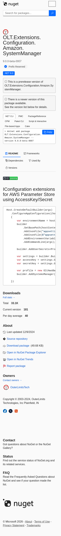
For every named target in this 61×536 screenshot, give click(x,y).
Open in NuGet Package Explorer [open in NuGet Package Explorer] (26, 352)
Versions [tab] (11, 167)
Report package (16, 366)
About (28, 521)
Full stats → (9, 297)
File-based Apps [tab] (12, 126)
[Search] (52, 13)
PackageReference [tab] (37, 116)
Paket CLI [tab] (19, 121)
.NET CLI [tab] (9, 116)
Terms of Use (42, 521)
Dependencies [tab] (14, 160)
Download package (18, 345)
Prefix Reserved (17, 66)
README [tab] (11, 153)
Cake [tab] (27, 126)
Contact (9, 440)
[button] (48, 132)
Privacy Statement (13, 525)
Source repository (17, 338)
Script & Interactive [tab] (37, 121)
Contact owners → (12, 380)
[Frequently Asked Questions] (6, 473)
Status (8, 456)
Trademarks (34, 525)
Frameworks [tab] (31, 153)
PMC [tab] (20, 116)
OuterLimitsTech (20, 387)
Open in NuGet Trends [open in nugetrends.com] (20, 359)
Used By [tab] (34, 160)
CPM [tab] (7, 121)
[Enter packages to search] (26, 13)
